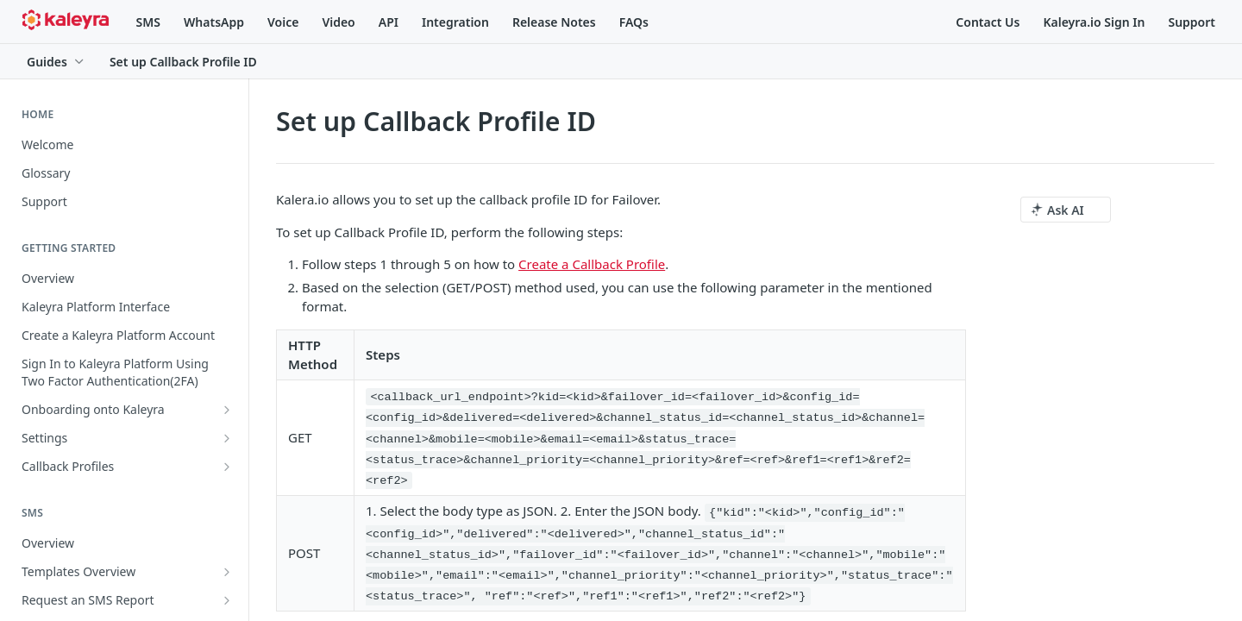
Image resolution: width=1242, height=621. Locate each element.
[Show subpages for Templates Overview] (227, 572)
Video (338, 22)
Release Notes (554, 22)
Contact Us (987, 22)
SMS (148, 22)
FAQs (634, 22)
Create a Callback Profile (591, 264)
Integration (455, 22)
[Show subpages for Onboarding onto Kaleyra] (227, 410)
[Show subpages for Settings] (227, 438)
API (388, 22)
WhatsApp (214, 22)
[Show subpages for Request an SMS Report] (227, 600)
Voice (282, 22)
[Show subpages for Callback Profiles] (227, 467)
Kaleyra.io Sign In (1094, 22)
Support (1191, 22)
